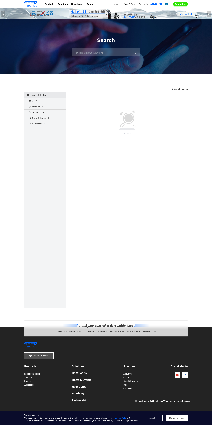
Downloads (77, 4)
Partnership (143, 4)
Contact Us (180, 4)
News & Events (130, 4)
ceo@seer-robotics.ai (180, 401)
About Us (117, 4)
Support (91, 4)
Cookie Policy (121, 418)
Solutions (63, 4)
